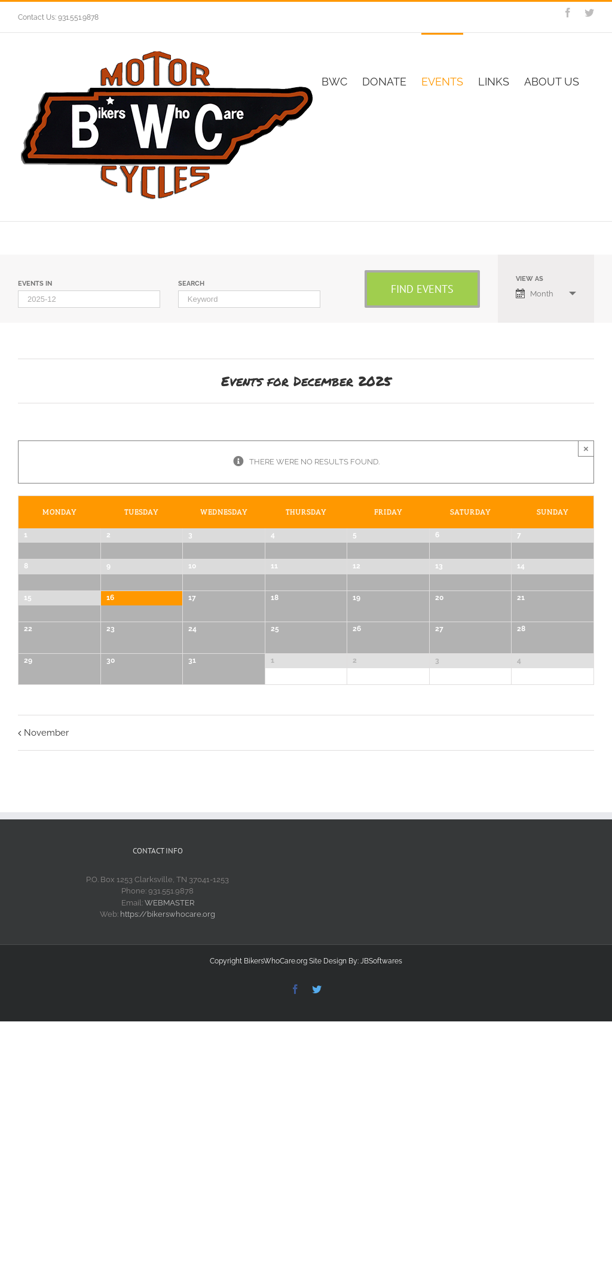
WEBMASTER (169, 1179)
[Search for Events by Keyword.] (249, 299)
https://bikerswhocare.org (167, 1190)
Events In (35, 283)
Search (191, 283)
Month (534, 293)
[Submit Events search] (422, 289)
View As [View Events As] (529, 279)
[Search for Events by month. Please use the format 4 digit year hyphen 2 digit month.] (89, 299)
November (46, 1009)
